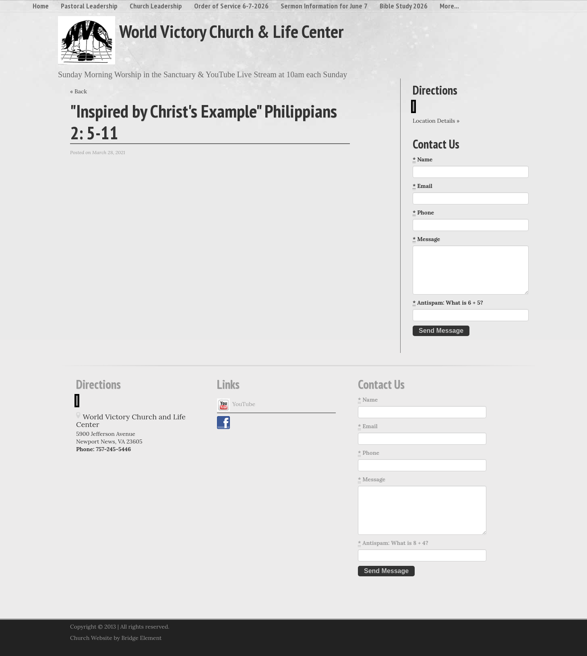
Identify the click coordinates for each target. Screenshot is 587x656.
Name (422, 159)
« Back (78, 91)
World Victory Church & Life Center (231, 31)
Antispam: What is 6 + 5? (448, 303)
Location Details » (436, 120)
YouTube (236, 404)
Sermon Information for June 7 (324, 5)
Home (41, 5)
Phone (423, 213)
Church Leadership (156, 5)
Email (422, 186)
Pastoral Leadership (89, 5)
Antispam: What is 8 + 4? (393, 543)
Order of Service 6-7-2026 (231, 5)
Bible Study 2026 (404, 5)
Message (426, 239)
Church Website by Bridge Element (115, 638)
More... (449, 5)
